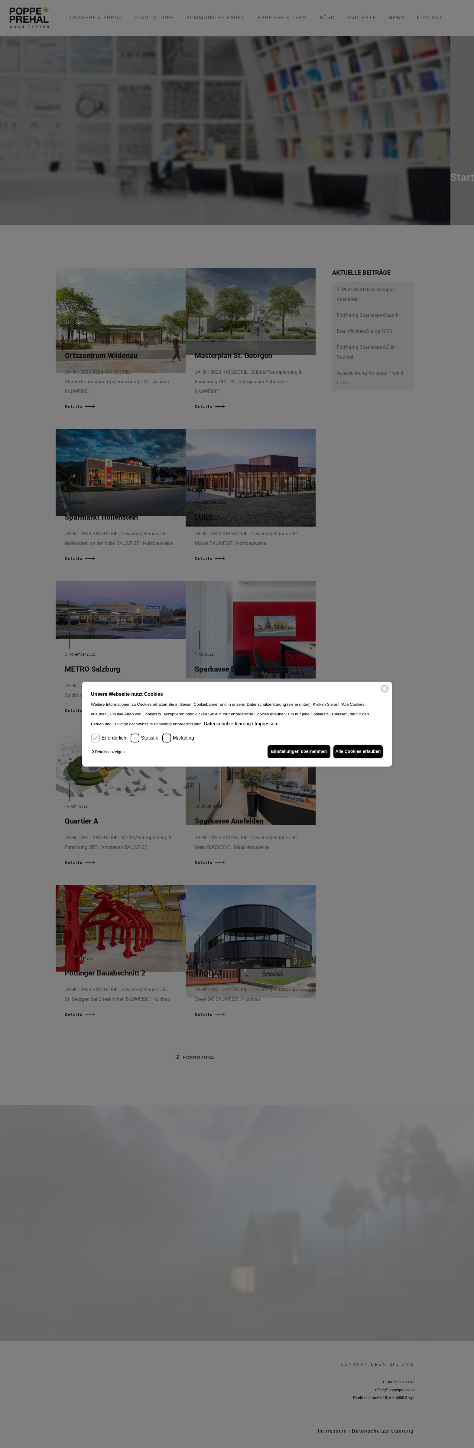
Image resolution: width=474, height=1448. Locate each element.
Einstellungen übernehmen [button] (294, 751)
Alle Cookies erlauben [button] (356, 751)
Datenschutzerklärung (227, 724)
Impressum (266, 724)
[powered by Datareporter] (385, 691)
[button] (109, 752)
